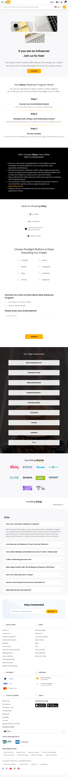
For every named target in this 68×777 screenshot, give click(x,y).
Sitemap (5, 644)
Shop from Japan (33, 753)
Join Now (34, 71)
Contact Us (6, 635)
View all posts (58, 506)
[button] (52, 2)
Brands (40, 461)
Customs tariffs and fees (11, 651)
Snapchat (46, 280)
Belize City (5, 702)
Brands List (39, 635)
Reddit (23, 267)
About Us (5, 631)
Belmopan (5, 715)
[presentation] (19, 326)
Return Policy (39, 641)
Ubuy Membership (8, 660)
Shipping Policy (7, 654)
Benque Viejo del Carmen (11, 725)
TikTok (23, 280)
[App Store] (41, 707)
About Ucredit (40, 651)
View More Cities (8, 728)
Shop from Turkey (37, 756)
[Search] (64, 7)
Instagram (46, 267)
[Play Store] (52, 707)
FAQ (36, 648)
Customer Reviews (41, 638)
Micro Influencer (8, 657)
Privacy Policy (23, 765)
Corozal (5, 722)
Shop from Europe (51, 756)
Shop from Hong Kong (49, 753)
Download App (40, 631)
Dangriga (5, 718)
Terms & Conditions (10, 765)
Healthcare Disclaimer (10, 667)
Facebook (46, 273)
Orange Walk (6, 712)
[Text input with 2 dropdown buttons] (27, 7)
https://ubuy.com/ (15, 186)
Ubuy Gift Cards (40, 657)
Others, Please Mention (17, 306)
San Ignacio (6, 705)
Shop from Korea (9, 756)
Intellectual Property (9, 641)
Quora (44, 260)
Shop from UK (20, 753)
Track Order (6, 648)
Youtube (24, 260)
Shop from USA (8, 753)
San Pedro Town (8, 709)
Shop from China (23, 756)
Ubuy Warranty (7, 664)
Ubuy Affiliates (40, 654)
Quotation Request (9, 638)
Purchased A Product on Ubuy (20, 302)
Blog (23, 273)
